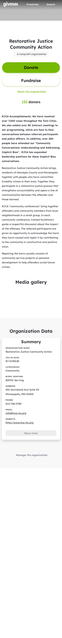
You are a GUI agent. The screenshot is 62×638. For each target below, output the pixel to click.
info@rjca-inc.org (16, 413)
